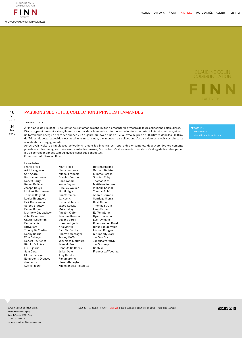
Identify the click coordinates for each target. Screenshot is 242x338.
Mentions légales (166, 308)
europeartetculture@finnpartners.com (24, 322)
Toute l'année (204, 13)
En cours (159, 13)
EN (232, 13)
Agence (145, 13)
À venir (173, 13)
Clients (221, 13)
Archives (186, 13)
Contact (151, 308)
